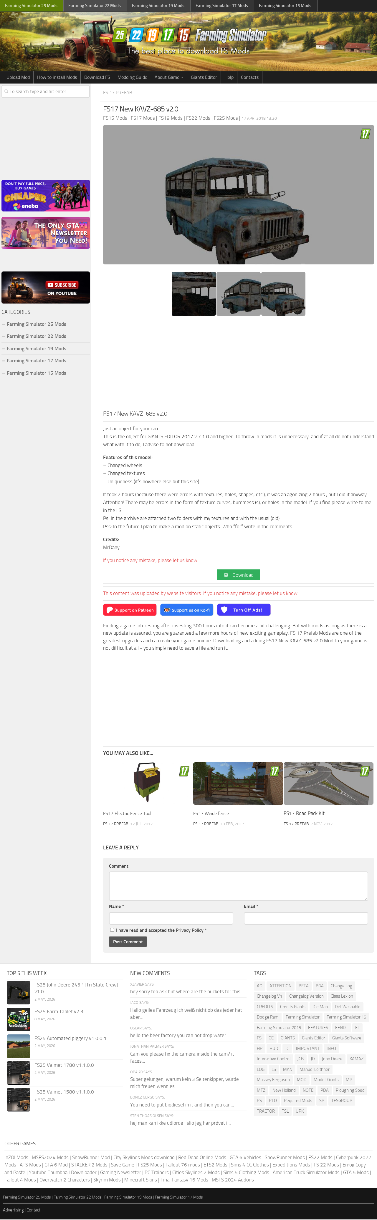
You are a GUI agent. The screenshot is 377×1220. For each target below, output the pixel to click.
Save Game (122, 1165)
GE (271, 1038)
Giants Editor (204, 77)
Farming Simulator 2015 (279, 1028)
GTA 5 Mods (356, 1173)
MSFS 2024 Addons (233, 1180)
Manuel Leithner (315, 1070)
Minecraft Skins (140, 1180)
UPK (300, 1111)
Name (116, 907)
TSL (285, 1111)
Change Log (341, 986)
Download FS (97, 77)
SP (321, 1101)
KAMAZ (356, 1059)
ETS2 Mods (215, 1165)
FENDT (341, 1028)
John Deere (332, 1059)
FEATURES (318, 1028)
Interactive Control (273, 1059)
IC (287, 1049)
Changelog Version (306, 996)
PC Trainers (157, 1173)
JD (313, 1059)
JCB (300, 1059)
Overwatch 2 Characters (64, 1180)
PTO (273, 1101)
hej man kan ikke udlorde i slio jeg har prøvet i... (180, 1124)
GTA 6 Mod (56, 1165)
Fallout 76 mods (183, 1165)
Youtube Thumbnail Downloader (63, 1173)
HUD (273, 1049)
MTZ (261, 1091)
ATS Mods (30, 1165)
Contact (33, 1210)
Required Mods (298, 1101)
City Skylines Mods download (144, 1158)
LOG (260, 1070)
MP (349, 1080)
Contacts (250, 77)
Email (251, 907)
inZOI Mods (16, 1158)
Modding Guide (132, 77)
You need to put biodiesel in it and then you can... (182, 1105)
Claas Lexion (342, 996)
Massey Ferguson (273, 1080)
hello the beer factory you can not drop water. (178, 1036)
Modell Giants (326, 1080)
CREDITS (265, 1007)
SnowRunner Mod (91, 1158)
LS (274, 1070)
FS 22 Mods (326, 1165)
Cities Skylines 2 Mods (196, 1173)
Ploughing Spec (350, 1091)
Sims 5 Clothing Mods (246, 1173)
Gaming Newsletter (120, 1173)
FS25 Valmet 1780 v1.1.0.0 (64, 1066)
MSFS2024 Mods (50, 1158)
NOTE (308, 1091)
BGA (320, 986)
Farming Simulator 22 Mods (36, 336)
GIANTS (288, 1038)
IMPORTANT (308, 1049)
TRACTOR (266, 1111)
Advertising (13, 1210)
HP (259, 1049)
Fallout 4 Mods (20, 1180)
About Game (167, 77)
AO (259, 986)
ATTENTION (280, 986)
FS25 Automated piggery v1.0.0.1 (70, 1039)
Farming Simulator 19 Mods (36, 348)
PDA (324, 1091)
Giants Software (346, 1038)
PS (259, 1101)
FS (259, 1038)
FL (357, 1028)
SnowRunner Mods (285, 1158)
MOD (302, 1080)
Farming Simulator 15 (346, 1017)
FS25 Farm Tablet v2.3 (58, 1012)
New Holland (284, 1091)
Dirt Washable (348, 1007)
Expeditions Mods (291, 1165)
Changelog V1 (269, 996)
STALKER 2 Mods (89, 1165)
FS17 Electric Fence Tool (129, 814)
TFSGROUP (341, 1101)
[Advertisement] (238, 365)
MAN (287, 1070)
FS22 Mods (320, 1158)
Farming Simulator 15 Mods (36, 373)
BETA (304, 986)
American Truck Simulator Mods (306, 1173)
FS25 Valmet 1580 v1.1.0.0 (64, 1092)
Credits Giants (292, 1007)
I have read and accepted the (158, 931)
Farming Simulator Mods (31, 6)
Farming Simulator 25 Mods (36, 324)
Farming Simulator (303, 1017)
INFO (331, 1049)
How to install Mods (57, 77)
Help (229, 77)
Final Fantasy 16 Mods (184, 1180)
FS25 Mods (150, 1165)
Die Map (320, 1007)
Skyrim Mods (107, 1180)
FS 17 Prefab (120, 92)
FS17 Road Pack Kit (304, 814)
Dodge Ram (268, 1017)
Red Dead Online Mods (202, 1158)
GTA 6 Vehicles (245, 1158)
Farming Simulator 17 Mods (36, 361)
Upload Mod (18, 77)
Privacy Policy (190, 931)
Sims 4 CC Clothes (250, 1165)
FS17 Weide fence (212, 814)
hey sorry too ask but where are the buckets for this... (187, 992)
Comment (118, 866)
